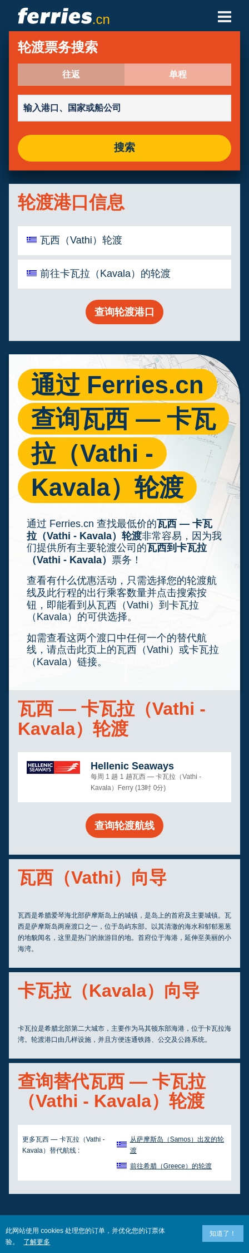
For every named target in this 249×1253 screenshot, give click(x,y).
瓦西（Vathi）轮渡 (81, 240)
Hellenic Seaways (132, 766)
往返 (71, 74)
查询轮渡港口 (124, 312)
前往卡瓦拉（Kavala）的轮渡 (105, 274)
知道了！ (223, 1233)
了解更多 (36, 1242)
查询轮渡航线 (124, 825)
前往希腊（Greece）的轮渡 (171, 1166)
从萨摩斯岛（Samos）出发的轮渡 (177, 1144)
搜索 (124, 148)
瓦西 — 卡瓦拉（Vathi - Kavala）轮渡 (119, 530)
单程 (178, 74)
